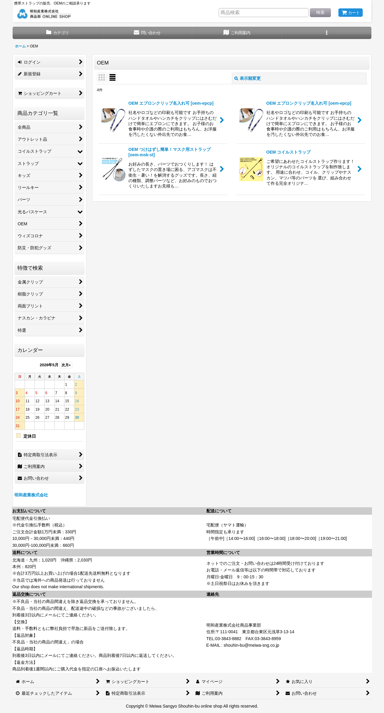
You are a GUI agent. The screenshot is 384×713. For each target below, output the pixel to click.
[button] (326, 33)
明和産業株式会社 (31, 495)
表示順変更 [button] (247, 78)
